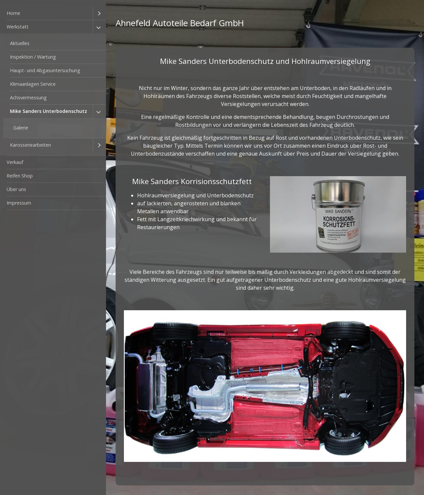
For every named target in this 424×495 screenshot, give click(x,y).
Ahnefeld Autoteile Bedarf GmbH (180, 23)
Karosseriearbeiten (30, 145)
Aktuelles (19, 43)
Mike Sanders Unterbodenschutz (48, 111)
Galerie (20, 127)
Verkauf (15, 162)
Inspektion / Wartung (33, 57)
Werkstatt (17, 27)
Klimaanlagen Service (33, 84)
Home (13, 13)
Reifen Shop (20, 176)
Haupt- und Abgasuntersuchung (45, 70)
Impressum (19, 203)
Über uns (16, 189)
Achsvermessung (28, 97)
